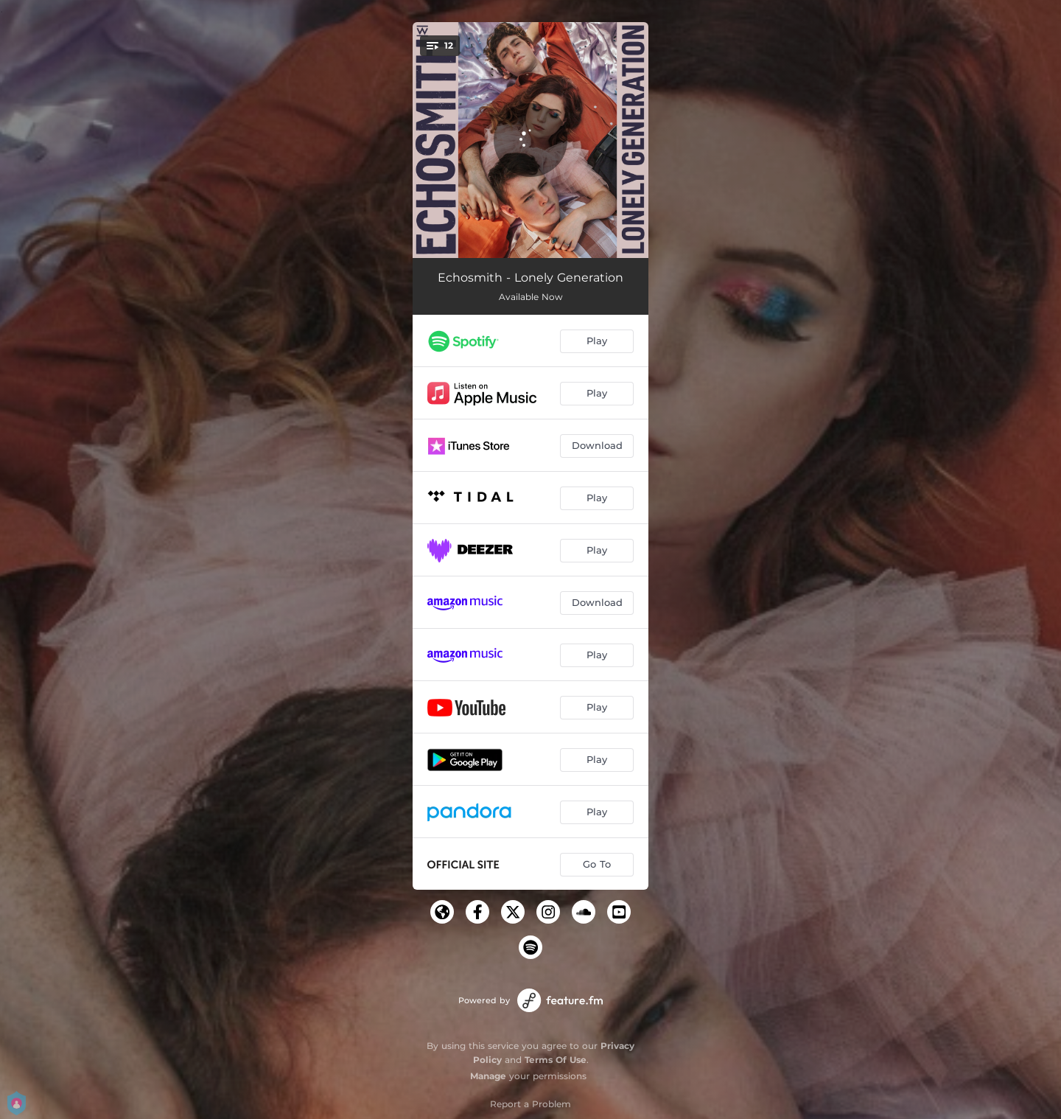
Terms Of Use (555, 1059)
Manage (488, 1075)
